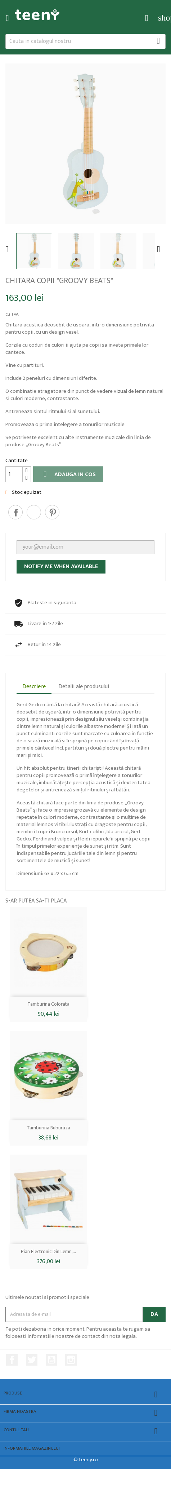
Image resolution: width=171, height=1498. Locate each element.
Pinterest (52, 512)
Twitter (31, 1360)
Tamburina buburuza (48, 1128)
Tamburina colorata (48, 1004)
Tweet (34, 512)
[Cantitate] (14, 474)
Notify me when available (61, 566)
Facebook (12, 1360)
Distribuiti (15, 512)
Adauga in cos (68, 474)
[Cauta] (85, 41)
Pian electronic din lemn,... (48, 1251)
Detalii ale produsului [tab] (83, 686)
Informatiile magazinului (32, 1448)
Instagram (71, 1360)
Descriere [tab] (34, 686)
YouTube (51, 1360)
